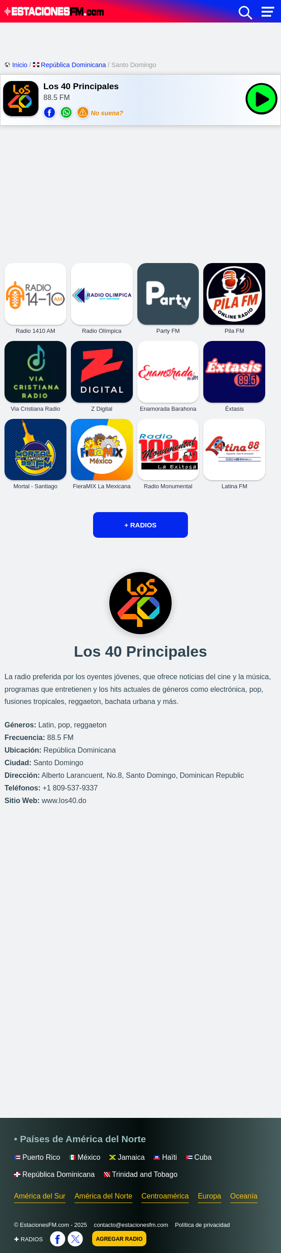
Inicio (16, 64)
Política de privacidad (202, 1224)
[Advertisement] (140, 40)
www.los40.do (64, 800)
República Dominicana (70, 64)
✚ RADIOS (28, 1239)
